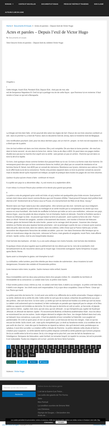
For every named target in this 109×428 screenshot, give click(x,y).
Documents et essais (49, 4)
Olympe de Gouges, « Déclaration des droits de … (54, 414)
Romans (8, 4)
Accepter (61, 422)
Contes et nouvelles (27, 4)
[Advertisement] (54, 62)
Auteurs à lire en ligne (14, 12)
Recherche (19, 394)
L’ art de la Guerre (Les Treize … (50, 391)
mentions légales (99, 425)
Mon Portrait (43, 402)
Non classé (98, 4)
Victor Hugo (19, 371)
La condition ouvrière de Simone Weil (53, 406)
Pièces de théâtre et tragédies (76, 4)
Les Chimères (43, 409)
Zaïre (40, 398)
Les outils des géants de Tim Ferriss (53, 395)
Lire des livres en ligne (10, 425)
